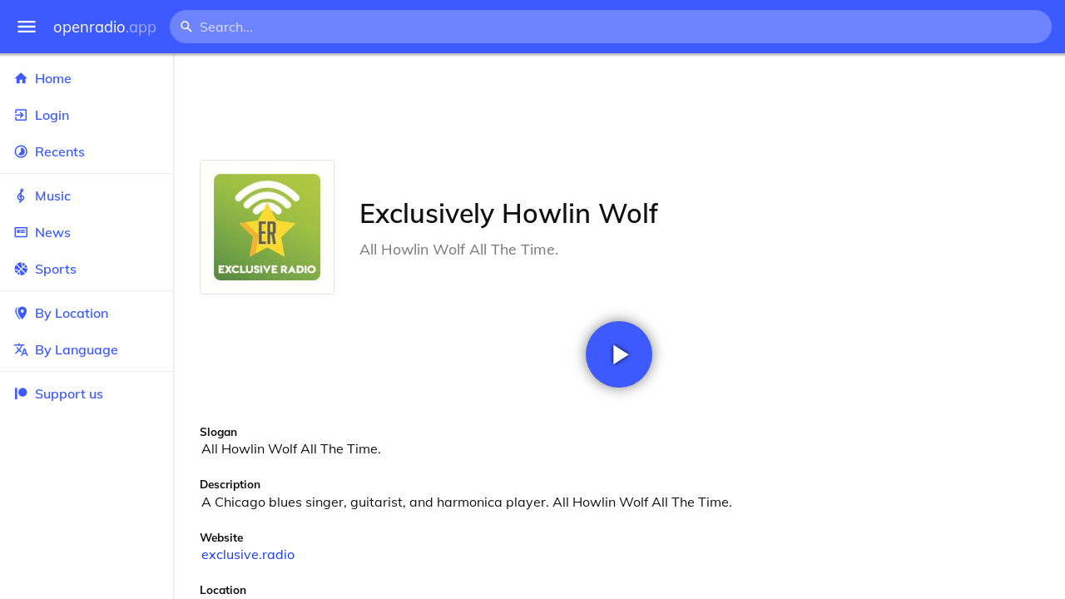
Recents (86, 151)
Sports (86, 268)
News (86, 232)
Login (86, 115)
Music (86, 195)
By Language (86, 349)
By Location (86, 313)
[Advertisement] (619, 106)
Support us (58, 393)
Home (86, 78)
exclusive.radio (248, 554)
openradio (104, 27)
